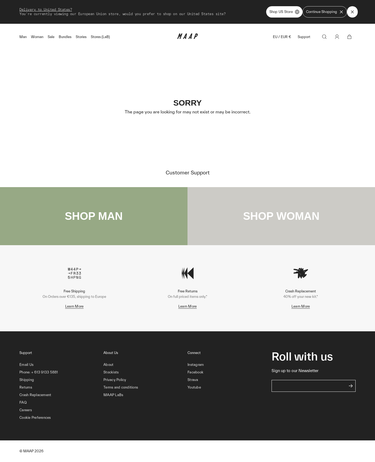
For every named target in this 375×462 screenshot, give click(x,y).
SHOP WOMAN (281, 216)
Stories (81, 37)
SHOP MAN (94, 216)
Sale (51, 37)
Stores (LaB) (100, 37)
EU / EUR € (282, 37)
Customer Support (188, 173)
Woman (37, 37)
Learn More (74, 306)
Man (23, 37)
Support (304, 37)
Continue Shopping (324, 12)
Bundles (65, 37)
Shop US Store (284, 12)
